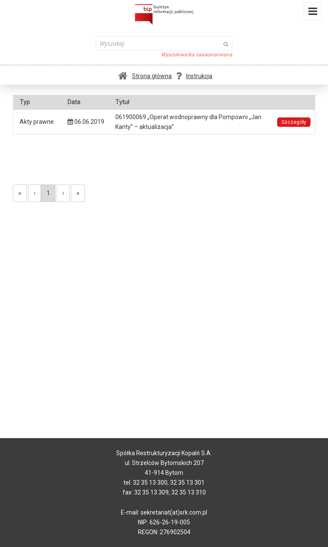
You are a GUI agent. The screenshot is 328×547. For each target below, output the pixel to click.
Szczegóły (293, 122)
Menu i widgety (313, 13)
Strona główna (145, 76)
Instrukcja (194, 76)
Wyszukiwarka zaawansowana (196, 55)
